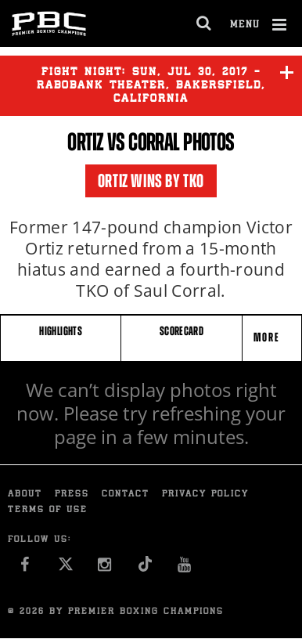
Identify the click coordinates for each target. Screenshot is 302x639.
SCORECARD (181, 331)
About (25, 494)
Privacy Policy (205, 494)
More (268, 337)
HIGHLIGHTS (60, 331)
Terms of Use (48, 510)
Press (72, 494)
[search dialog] (204, 23)
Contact (125, 494)
